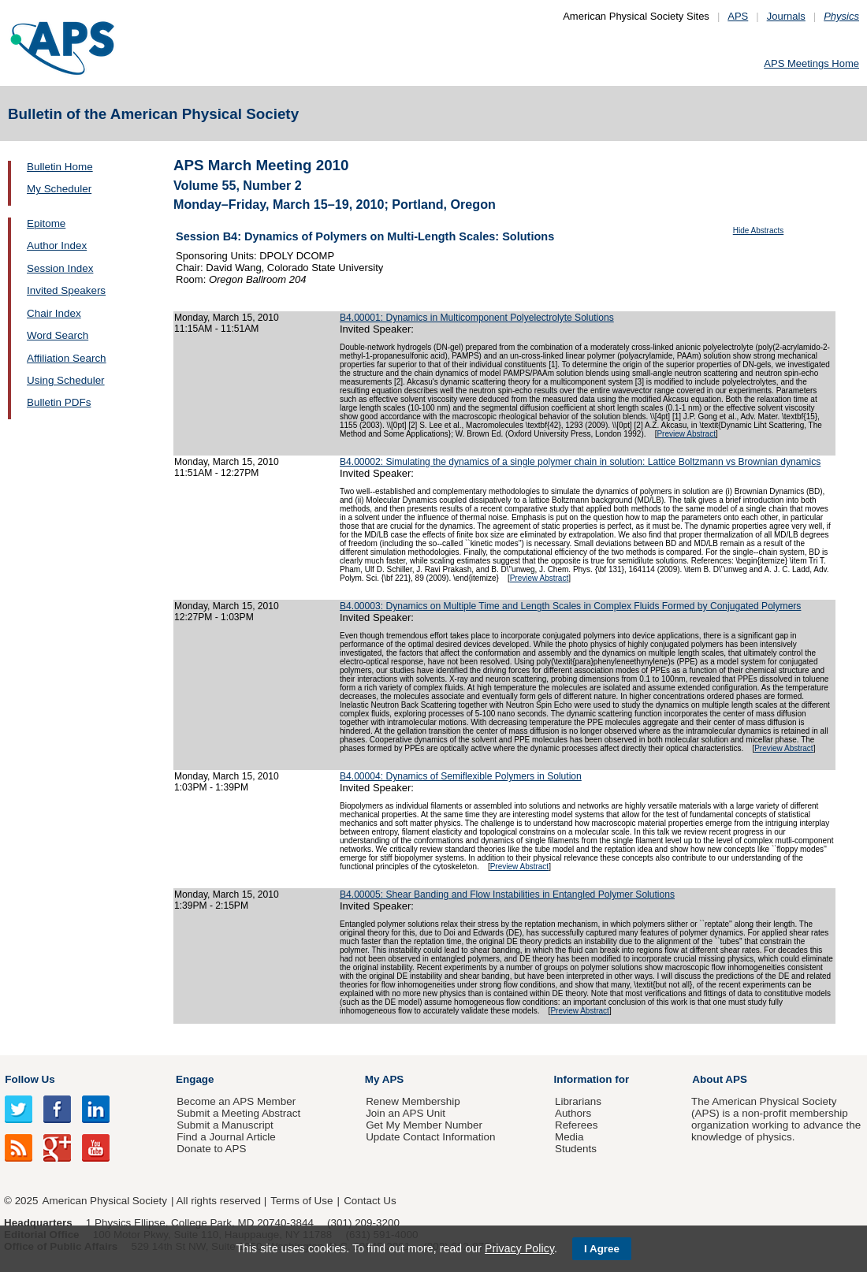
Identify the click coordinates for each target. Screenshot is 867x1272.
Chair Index (54, 313)
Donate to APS (211, 1149)
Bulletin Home (60, 167)
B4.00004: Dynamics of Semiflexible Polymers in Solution (461, 776)
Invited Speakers (66, 290)
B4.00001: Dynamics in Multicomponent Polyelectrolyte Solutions (477, 317)
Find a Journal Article (226, 1137)
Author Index (57, 245)
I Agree (602, 1249)
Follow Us (29, 1079)
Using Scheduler (66, 380)
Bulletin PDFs (59, 402)
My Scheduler (59, 189)
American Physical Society (105, 1201)
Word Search (57, 335)
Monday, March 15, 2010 (226, 317)
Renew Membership (413, 1101)
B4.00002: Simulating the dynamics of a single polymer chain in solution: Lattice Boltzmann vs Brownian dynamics (580, 461)
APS (737, 16)
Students (576, 1149)
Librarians (578, 1101)
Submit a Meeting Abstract (238, 1113)
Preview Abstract (686, 434)
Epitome (46, 223)
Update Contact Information (430, 1137)
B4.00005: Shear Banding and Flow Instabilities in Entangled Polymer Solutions (507, 894)
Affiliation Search (66, 358)
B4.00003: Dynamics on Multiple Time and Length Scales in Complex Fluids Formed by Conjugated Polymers (570, 606)
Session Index (60, 268)
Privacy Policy (519, 1248)
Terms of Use (301, 1201)
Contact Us (370, 1201)
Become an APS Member (236, 1101)
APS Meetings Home (811, 63)
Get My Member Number (424, 1125)
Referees (576, 1125)
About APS (719, 1079)
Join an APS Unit (405, 1113)
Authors (573, 1113)
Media (569, 1137)
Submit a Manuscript (225, 1125)
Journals (786, 16)
